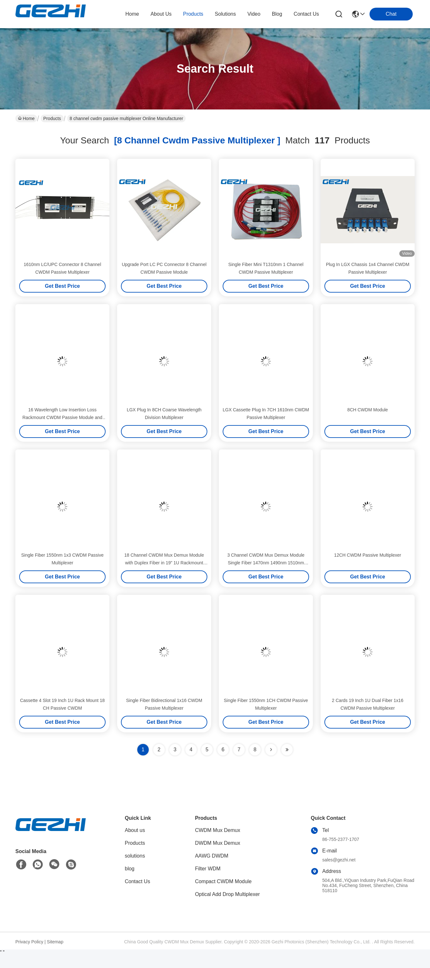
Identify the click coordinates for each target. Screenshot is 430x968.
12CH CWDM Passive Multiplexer (367, 555)
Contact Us (137, 881)
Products (52, 118)
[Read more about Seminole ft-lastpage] (287, 749)
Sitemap (55, 941)
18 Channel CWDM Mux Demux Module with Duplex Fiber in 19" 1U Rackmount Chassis (164, 563)
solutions (225, 14)
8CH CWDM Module (367, 409)
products (193, 14)
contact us (306, 14)
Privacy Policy (29, 941)
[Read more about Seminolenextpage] (271, 749)
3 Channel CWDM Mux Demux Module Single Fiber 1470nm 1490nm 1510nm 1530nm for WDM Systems (265, 563)
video (253, 14)
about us (160, 14)
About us (135, 830)
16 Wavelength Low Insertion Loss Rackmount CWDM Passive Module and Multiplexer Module (62, 417)
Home (132, 14)
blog (277, 14)
